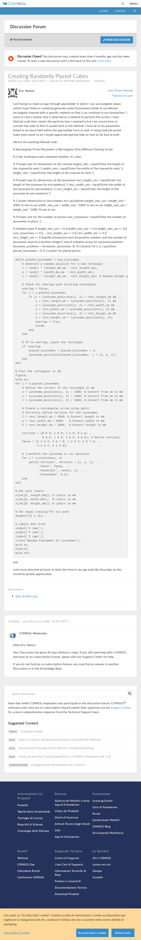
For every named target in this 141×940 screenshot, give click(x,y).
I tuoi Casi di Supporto (69, 864)
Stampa (97, 871)
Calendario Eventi (28, 871)
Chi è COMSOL (102, 858)
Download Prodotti (67, 894)
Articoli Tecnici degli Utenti (72, 824)
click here (104, 61)
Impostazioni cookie (17, 932)
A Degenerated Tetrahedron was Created (57, 764)
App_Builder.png (26, 596)
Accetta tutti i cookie (92, 933)
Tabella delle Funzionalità (33, 811)
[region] (70, 924)
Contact (120, 11)
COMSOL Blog (102, 826)
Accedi (104, 11)
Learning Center (103, 800)
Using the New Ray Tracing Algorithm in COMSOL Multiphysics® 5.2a (65, 756)
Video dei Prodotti (67, 811)
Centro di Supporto (67, 858)
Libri (58, 830)
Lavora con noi (102, 864)
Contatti (98, 877)
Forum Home (22, 39)
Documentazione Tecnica (71, 887)
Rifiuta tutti (123, 933)
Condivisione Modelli (106, 820)
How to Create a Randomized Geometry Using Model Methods (60, 739)
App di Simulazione (67, 836)
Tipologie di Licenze (30, 818)
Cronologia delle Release (33, 831)
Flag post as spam (122, 95)
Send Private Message (120, 90)
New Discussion (116, 39)
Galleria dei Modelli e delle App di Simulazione (72, 802)
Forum (97, 813)
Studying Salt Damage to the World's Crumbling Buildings (56, 748)
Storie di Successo (66, 817)
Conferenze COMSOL (30, 877)
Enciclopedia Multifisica (108, 833)
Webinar (22, 858)
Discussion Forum (28, 26)
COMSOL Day (26, 864)
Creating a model (31, 731)
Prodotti (22, 805)
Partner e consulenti (68, 881)
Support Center (121, 707)
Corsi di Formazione (105, 807)
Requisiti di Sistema (30, 824)
